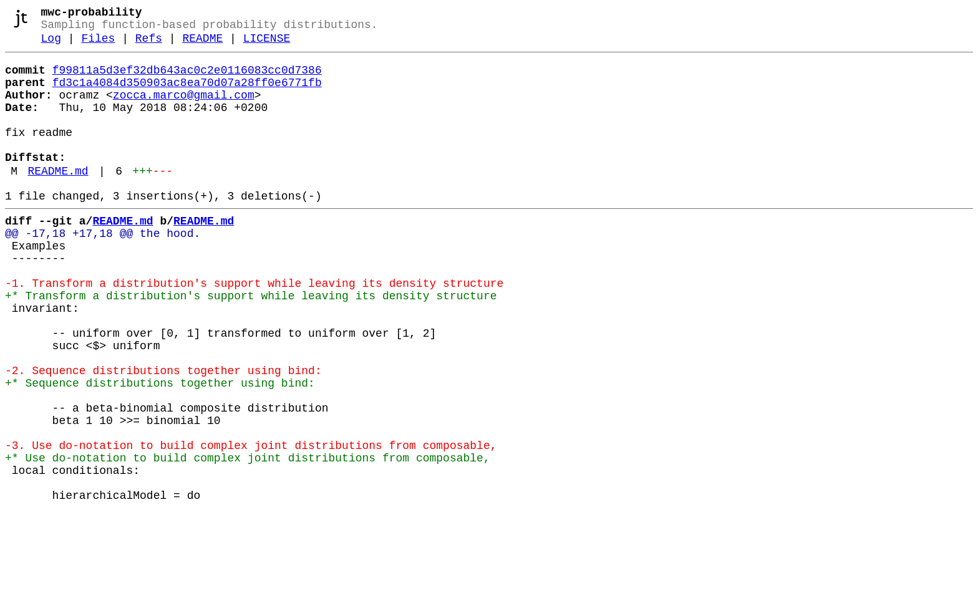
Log (51, 44)
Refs (148, 44)
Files (98, 44)
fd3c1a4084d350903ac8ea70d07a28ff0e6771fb (187, 94)
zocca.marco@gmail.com (183, 109)
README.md (57, 200)
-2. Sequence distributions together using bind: (163, 434)
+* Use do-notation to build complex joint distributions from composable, (247, 539)
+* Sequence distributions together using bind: (160, 449)
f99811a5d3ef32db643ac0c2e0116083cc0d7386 (187, 79)
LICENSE (267, 44)
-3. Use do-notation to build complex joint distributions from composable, (250, 524)
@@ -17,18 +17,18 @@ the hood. (102, 270)
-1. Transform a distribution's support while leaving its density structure (254, 329)
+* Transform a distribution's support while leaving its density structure (250, 344)
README (202, 44)
